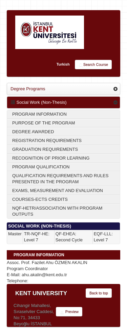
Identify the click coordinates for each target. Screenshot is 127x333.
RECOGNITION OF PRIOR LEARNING (50, 158)
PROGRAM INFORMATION (39, 114)
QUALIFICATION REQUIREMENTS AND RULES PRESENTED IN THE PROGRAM (60, 178)
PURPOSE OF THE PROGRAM (43, 122)
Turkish (63, 64)
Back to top (98, 293)
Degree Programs (27, 88)
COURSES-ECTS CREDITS (40, 199)
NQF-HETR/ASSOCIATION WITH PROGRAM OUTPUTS (57, 211)
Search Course (93, 65)
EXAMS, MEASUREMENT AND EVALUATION (57, 190)
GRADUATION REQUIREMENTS (45, 149)
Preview (69, 312)
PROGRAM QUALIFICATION (41, 166)
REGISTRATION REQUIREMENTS (47, 140)
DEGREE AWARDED (33, 131)
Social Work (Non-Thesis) (38, 102)
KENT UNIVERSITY (41, 293)
